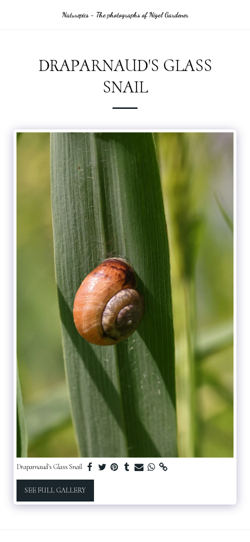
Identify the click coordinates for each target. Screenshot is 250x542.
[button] (11, 14)
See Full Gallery (55, 490)
